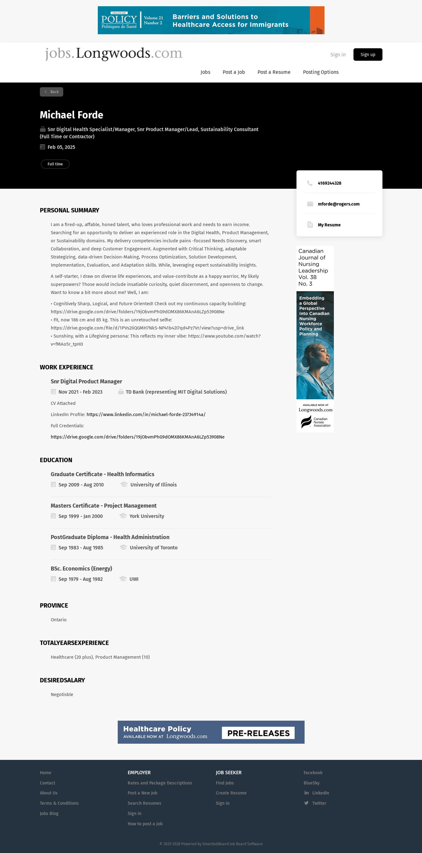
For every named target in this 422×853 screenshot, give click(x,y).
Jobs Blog (49, 813)
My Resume (329, 225)
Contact (47, 783)
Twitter (319, 803)
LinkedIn (320, 793)
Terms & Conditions (59, 803)
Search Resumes (144, 803)
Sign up (368, 54)
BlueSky (312, 783)
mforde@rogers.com (339, 204)
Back (54, 92)
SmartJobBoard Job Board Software (232, 844)
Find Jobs (225, 783)
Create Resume (231, 793)
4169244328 (329, 183)
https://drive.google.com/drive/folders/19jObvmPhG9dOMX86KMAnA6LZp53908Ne (138, 437)
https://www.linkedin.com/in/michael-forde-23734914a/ (146, 414)
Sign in (338, 55)
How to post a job (145, 824)
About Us (49, 793)
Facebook (313, 772)
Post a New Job (142, 793)
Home (45, 772)
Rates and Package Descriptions (160, 783)
